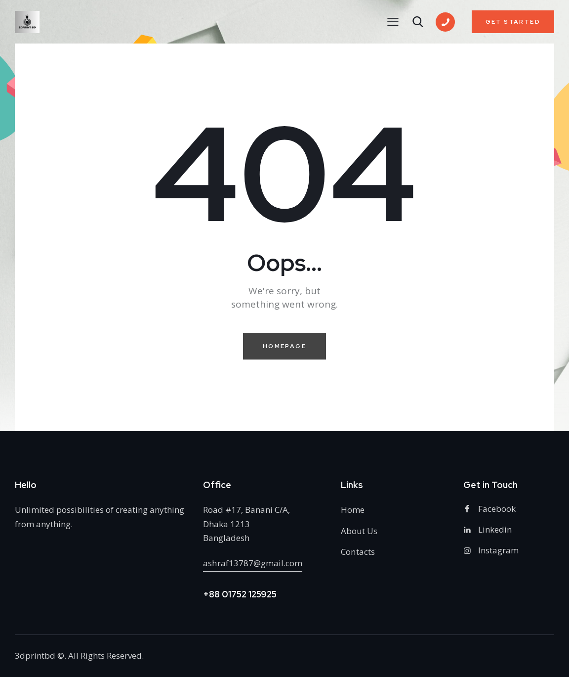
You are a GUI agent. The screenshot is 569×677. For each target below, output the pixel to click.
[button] (393, 21)
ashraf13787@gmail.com (252, 563)
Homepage (284, 346)
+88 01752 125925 (240, 594)
